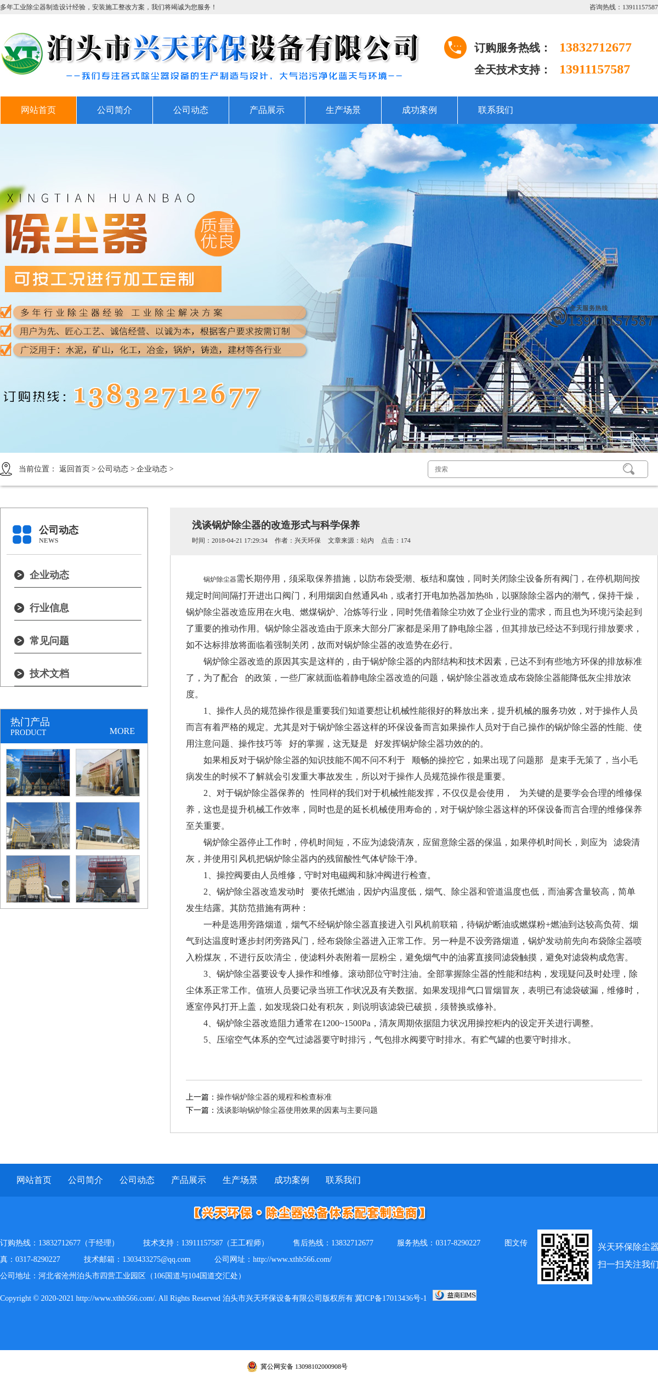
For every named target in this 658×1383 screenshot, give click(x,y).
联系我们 (495, 110)
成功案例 (419, 110)
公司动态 (190, 110)
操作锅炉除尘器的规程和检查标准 (274, 1097)
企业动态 (152, 469)
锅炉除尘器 (219, 579)
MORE (122, 731)
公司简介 (114, 110)
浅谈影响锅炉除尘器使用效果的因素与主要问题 (297, 1110)
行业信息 (49, 607)
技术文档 (49, 673)
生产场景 (343, 110)
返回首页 (74, 469)
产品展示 (267, 110)
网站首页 (38, 110)
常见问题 (49, 640)
